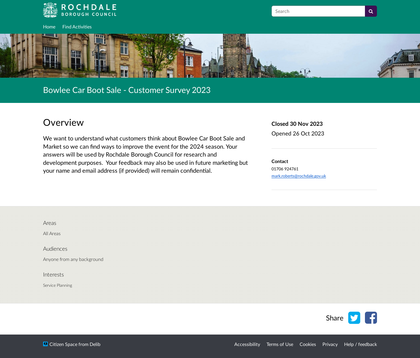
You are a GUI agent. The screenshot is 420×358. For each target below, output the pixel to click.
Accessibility (247, 344)
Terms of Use (280, 344)
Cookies (308, 344)
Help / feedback (360, 344)
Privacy (330, 344)
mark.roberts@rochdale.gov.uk (299, 175)
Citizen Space (63, 344)
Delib (95, 344)
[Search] (371, 11)
